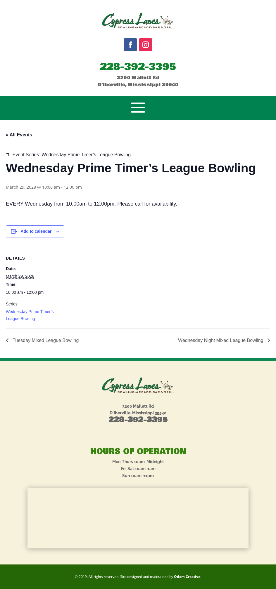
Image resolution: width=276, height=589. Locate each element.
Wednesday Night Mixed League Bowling (221, 340)
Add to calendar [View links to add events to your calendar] (36, 231)
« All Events (19, 134)
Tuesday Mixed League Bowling (45, 340)
